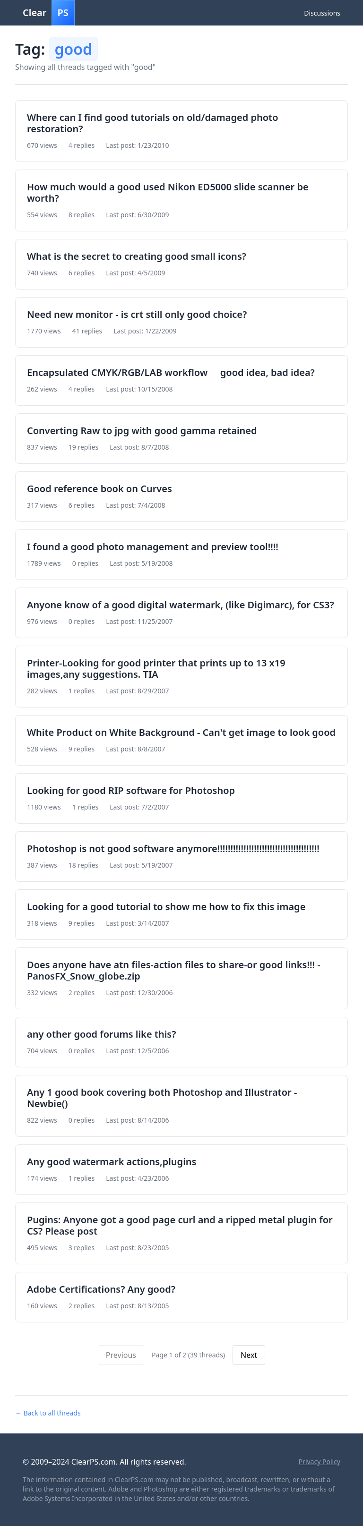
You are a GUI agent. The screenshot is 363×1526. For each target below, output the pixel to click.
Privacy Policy (319, 1461)
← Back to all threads (48, 1412)
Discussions (322, 13)
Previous (121, 1355)
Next (249, 1355)
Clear (49, 13)
